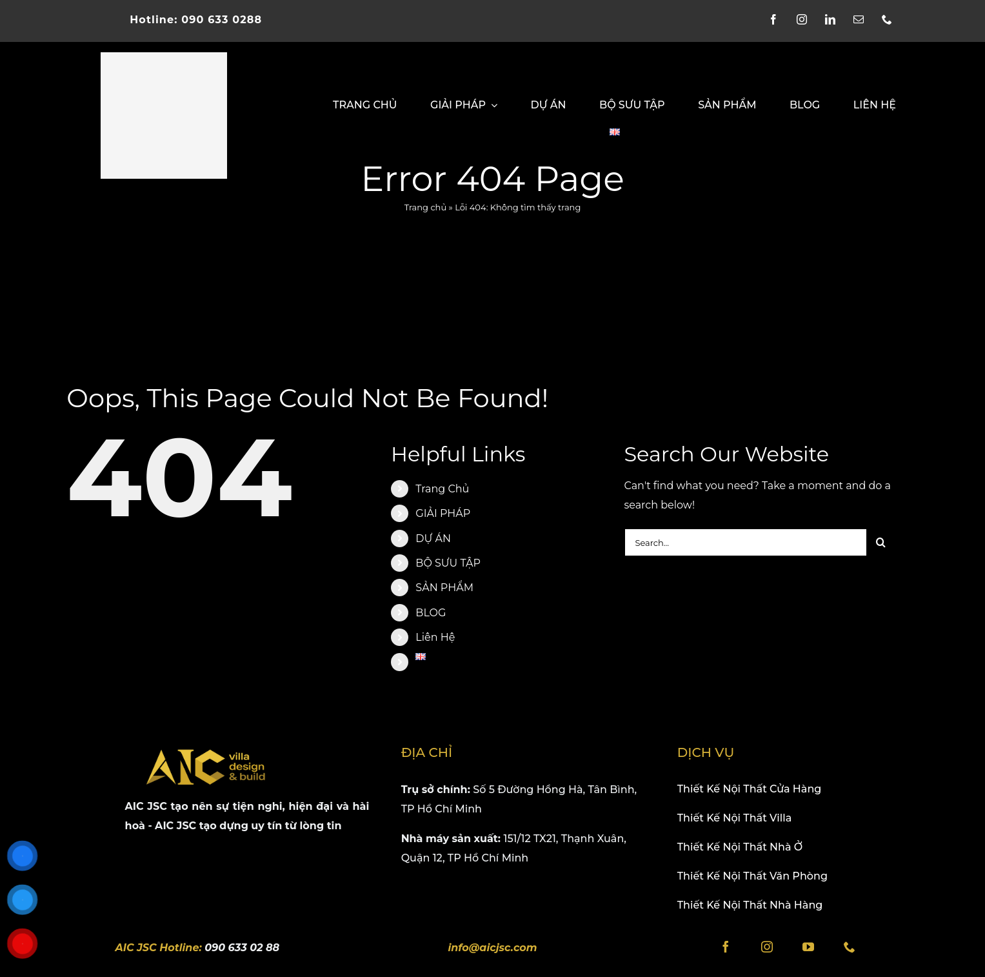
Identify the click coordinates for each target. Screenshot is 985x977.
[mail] (864, 19)
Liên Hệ (435, 637)
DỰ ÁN (433, 538)
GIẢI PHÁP (442, 513)
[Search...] (745, 542)
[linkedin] (836, 19)
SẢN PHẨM (444, 587)
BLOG (430, 613)
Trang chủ (425, 207)
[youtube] (808, 952)
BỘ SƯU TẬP (448, 563)
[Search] (880, 542)
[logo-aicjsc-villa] (164, 57)
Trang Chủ (442, 489)
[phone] (893, 19)
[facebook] (779, 19)
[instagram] (808, 19)
